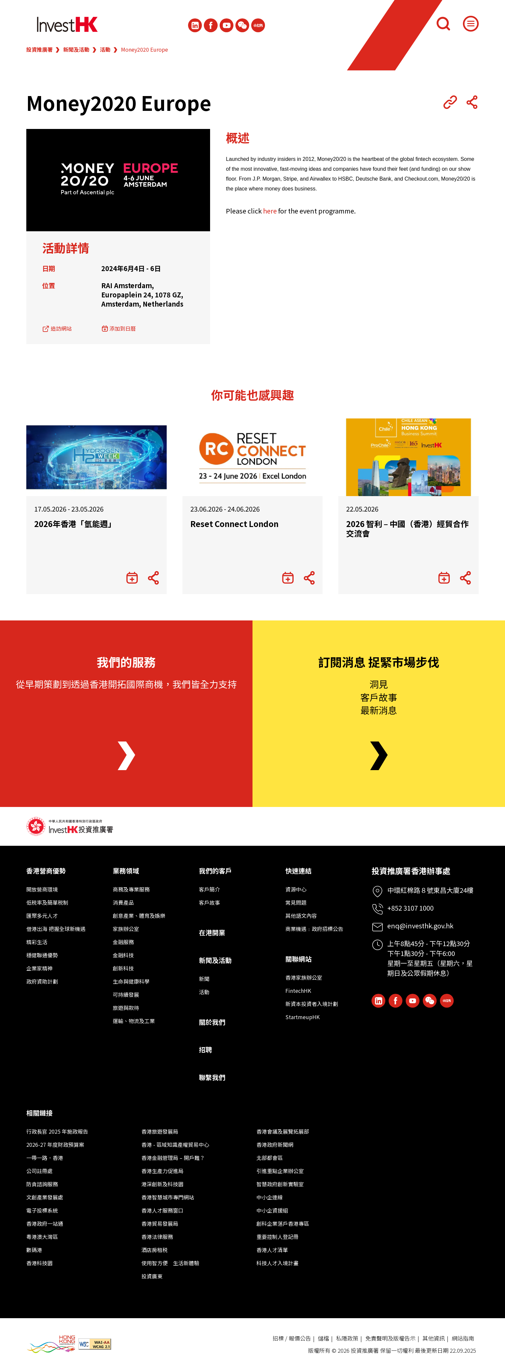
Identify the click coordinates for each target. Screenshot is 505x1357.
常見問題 (295, 902)
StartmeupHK (302, 1017)
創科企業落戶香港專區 (282, 1223)
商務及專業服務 (131, 889)
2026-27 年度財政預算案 (55, 1144)
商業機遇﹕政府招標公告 (314, 929)
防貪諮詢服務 (42, 1184)
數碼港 (34, 1250)
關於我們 (212, 1022)
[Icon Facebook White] (211, 25)
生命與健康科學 (131, 981)
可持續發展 (126, 994)
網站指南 (463, 1338)
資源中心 (295, 889)
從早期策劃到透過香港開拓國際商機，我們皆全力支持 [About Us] (126, 684)
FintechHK (298, 990)
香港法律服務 (157, 1237)
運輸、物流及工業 (134, 1021)
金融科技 (123, 955)
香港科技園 (39, 1263)
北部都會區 (269, 1158)
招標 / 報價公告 (292, 1338)
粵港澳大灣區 (42, 1237)
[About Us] (126, 756)
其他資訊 (433, 1338)
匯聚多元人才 (42, 915)
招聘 (205, 1049)
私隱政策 (347, 1338)
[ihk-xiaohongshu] (258, 25)
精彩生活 (36, 942)
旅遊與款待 (126, 1008)
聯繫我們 (212, 1077)
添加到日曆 (122, 328)
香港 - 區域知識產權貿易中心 (175, 1144)
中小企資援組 (272, 1210)
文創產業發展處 (44, 1197)
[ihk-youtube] (226, 25)
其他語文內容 (301, 915)
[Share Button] (472, 102)
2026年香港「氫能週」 (75, 524)
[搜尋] (443, 24)
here (270, 210)
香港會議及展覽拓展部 (282, 1131)
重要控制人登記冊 (277, 1237)
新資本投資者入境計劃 (311, 1004)
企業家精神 (39, 968)
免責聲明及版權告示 (390, 1338)
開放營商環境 (42, 889)
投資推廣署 (39, 49)
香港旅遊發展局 (159, 1131)
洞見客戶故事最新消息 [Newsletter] (378, 696)
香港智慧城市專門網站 (167, 1197)
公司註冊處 (39, 1171)
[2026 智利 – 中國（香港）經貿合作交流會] (408, 457)
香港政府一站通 (44, 1223)
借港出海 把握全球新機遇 (55, 929)
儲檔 (323, 1338)
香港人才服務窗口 (162, 1210)
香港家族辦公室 (303, 977)
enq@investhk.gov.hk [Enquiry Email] (420, 925)
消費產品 (123, 902)
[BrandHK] (51, 1344)
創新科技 (123, 968)
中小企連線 (269, 1197)
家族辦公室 (126, 929)
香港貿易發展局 (159, 1223)
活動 (105, 49)
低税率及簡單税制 (47, 902)
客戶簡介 (209, 889)
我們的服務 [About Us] (126, 661)
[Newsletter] (379, 756)
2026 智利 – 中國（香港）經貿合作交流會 (407, 528)
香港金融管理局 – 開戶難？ (173, 1158)
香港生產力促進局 (162, 1171)
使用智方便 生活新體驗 (170, 1263)
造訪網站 (61, 328)
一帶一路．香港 (44, 1158)
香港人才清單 (272, 1250)
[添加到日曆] (132, 578)
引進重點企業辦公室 (280, 1171)
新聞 (204, 979)
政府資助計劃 (42, 981)
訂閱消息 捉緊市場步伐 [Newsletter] (378, 661)
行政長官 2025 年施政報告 (57, 1131)
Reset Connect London (234, 524)
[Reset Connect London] (252, 457)
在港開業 (212, 932)
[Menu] (471, 24)
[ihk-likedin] (195, 25)
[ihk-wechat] (242, 25)
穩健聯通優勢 (42, 955)
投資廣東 (151, 1276)
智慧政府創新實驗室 (280, 1184)
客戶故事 (209, 902)
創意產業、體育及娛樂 (139, 915)
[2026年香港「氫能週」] (96, 457)
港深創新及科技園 (162, 1184)
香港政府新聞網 (274, 1144)
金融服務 (123, 942)
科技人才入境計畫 (277, 1263)
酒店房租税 (154, 1250)
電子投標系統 (42, 1210)
